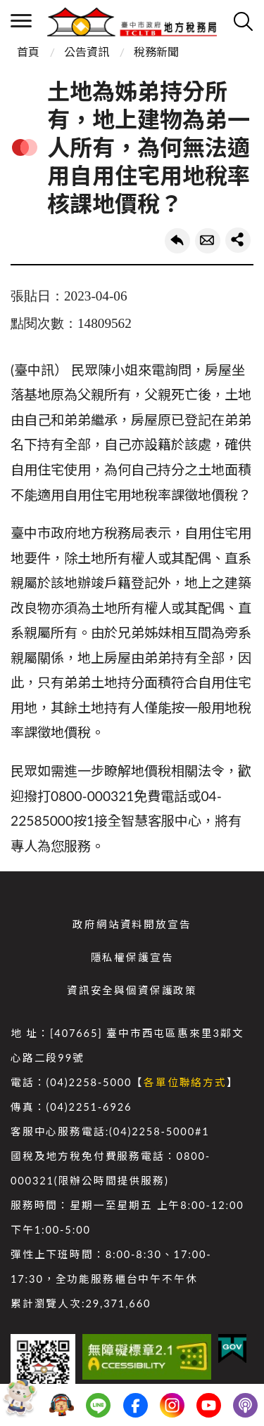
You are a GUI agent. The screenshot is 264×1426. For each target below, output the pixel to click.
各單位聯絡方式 (185, 1082)
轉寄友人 (207, 240)
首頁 (28, 51)
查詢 (243, 21)
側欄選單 (21, 20)
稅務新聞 (156, 51)
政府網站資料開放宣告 (132, 924)
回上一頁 (177, 240)
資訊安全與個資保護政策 (132, 990)
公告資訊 (86, 51)
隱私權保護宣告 (132, 957)
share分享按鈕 (238, 240)
